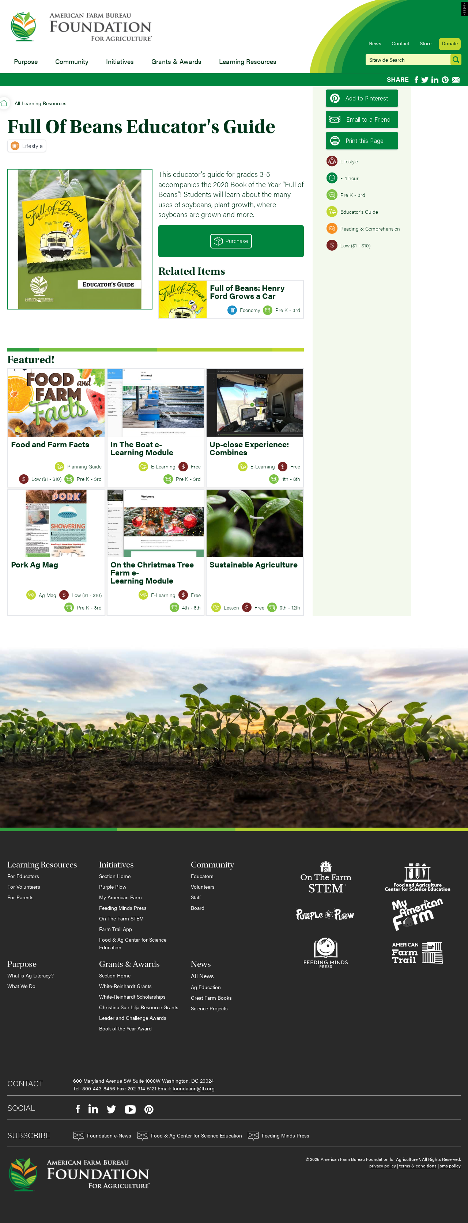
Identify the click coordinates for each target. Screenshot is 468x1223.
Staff (196, 897)
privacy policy (382, 1165)
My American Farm (120, 897)
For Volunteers (23, 886)
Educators (202, 876)
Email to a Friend (359, 119)
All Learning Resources (41, 103)
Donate (450, 43)
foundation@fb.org (194, 1088)
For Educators (23, 876)
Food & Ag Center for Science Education (132, 943)
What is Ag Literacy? (30, 975)
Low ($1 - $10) (348, 245)
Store (425, 43)
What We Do (21, 986)
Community (71, 61)
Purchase (231, 241)
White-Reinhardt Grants (125, 986)
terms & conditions (418, 1165)
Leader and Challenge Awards (132, 1017)
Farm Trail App (115, 929)
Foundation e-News (102, 1136)
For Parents (20, 897)
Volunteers (203, 886)
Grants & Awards (176, 61)
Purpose (26, 61)
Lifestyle (27, 145)
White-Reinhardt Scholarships (132, 996)
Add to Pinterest (359, 98)
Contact (400, 43)
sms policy (450, 1165)
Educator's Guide (352, 211)
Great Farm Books (211, 997)
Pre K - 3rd (346, 194)
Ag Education (206, 987)
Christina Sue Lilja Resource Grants (138, 1007)
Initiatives (120, 61)
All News (202, 976)
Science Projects (209, 1008)
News (375, 43)
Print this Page (357, 140)
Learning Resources (247, 61)
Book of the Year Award (125, 1028)
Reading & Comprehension (363, 228)
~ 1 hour (343, 177)
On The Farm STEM (121, 918)
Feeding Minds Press (123, 907)
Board (197, 907)
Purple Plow (113, 886)
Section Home (115, 876)
